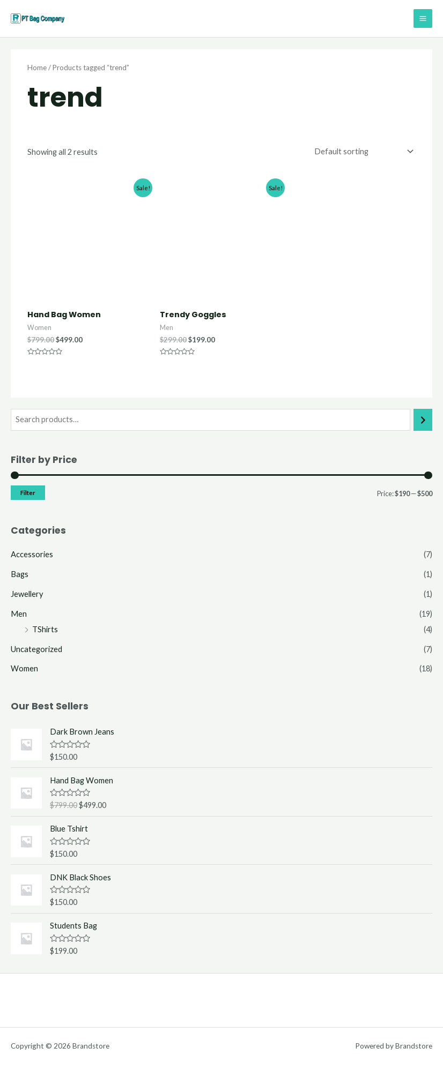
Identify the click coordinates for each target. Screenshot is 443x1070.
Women (24, 668)
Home (37, 67)
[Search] (423, 419)
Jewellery (27, 593)
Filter (27, 492)
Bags (19, 574)
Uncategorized (36, 649)
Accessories (32, 554)
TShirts (45, 629)
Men (19, 613)
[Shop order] (362, 151)
